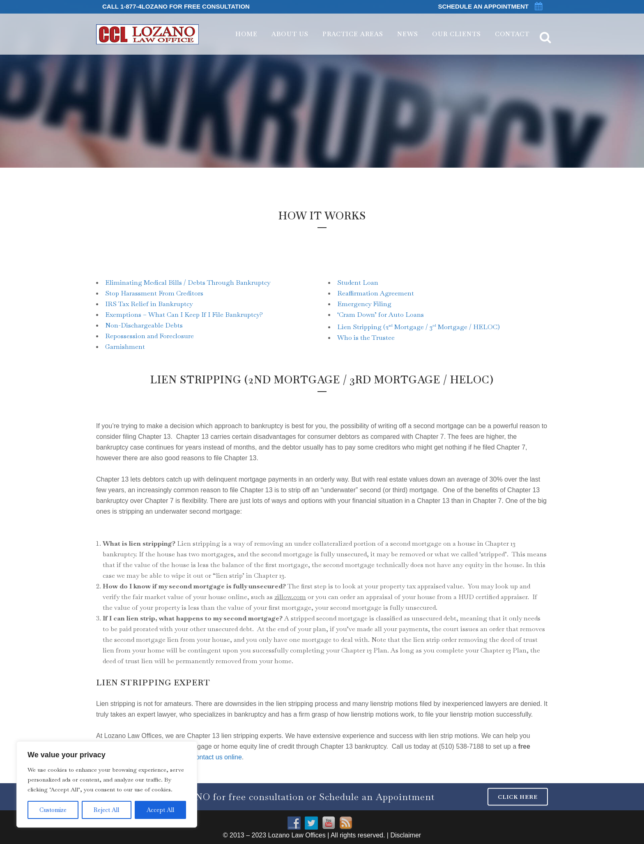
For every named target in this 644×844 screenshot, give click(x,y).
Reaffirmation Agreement (375, 293)
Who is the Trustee (366, 337)
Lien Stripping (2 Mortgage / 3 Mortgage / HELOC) (418, 327)
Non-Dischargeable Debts (144, 325)
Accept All (160, 810)
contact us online (217, 757)
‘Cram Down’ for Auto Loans (380, 314)
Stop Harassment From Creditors (154, 293)
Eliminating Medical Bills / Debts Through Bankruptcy (187, 282)
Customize (53, 810)
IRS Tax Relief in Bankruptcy (149, 304)
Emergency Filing (364, 304)
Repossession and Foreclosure (149, 336)
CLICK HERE (518, 796)
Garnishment (125, 346)
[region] (106, 784)
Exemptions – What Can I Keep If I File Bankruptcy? (184, 314)
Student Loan (357, 282)
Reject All (106, 810)
